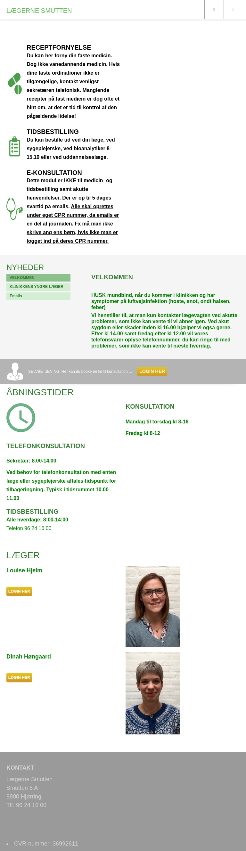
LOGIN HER (152, 371)
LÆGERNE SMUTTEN (39, 10)
